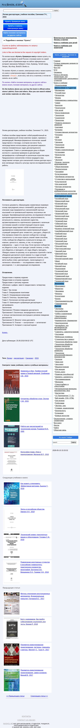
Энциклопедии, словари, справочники (63, 419)
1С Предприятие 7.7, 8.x (64, 396)
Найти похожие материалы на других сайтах (14, 34)
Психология (59, 145)
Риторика (58, 135)
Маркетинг (59, 289)
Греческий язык (61, 241)
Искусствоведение (62, 113)
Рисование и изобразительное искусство (65, 190)
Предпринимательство (64, 301)
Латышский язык (61, 244)
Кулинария (59, 413)
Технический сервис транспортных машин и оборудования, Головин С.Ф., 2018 (35, 537)
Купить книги (60, 372)
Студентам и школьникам (65, 179)
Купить (5, 332)
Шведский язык (61, 254)
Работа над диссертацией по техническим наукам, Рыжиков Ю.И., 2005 (35, 429)
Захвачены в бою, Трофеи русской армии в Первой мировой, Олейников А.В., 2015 (35, 373)
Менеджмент (60, 286)
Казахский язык (61, 239)
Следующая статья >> (39, 696)
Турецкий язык (60, 236)
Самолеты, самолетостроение (67, 332)
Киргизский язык (61, 274)
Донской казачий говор (64, 259)
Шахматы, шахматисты (64, 377)
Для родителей (61, 184)
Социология (59, 118)
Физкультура (60, 155)
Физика (58, 98)
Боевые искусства (62, 416)
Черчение (59, 142)
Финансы (58, 294)
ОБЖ (57, 137)
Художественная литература (66, 132)
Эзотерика (59, 309)
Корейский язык (61, 226)
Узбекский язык (61, 223)
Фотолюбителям (61, 311)
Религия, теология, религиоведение (62, 163)
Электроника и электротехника (60, 317)
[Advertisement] (20, 111)
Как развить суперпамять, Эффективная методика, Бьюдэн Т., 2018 (34, 486)
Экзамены (58, 72)
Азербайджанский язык (64, 231)
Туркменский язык (62, 276)
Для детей (59, 110)
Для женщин (60, 369)
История (58, 140)
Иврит (57, 261)
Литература (59, 95)
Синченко (29, 358)
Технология (59, 115)
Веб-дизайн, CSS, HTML (64, 398)
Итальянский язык (62, 208)
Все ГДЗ (57, 68)
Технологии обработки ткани (66, 342)
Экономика (59, 291)
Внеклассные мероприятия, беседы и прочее (65, 39)
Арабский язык (61, 233)
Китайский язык (61, 264)
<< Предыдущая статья (15, 696)
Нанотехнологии (61, 323)
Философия (59, 147)
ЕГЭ (55, 70)
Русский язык (60, 93)
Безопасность (60, 411)
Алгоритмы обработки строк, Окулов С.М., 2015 (35, 400)
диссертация (19, 358)
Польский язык (61, 246)
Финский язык (60, 266)
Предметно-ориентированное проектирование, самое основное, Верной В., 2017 (34, 672)
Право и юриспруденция (64, 150)
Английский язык (61, 198)
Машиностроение (62, 367)
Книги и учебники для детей (65, 43)
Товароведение (61, 304)
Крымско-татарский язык (64, 228)
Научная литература (63, 187)
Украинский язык (61, 213)
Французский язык (62, 201)
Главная (57, 61)
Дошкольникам (61, 85)
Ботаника (58, 130)
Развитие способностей (64, 374)
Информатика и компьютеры (66, 100)
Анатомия (59, 127)
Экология (58, 160)
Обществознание (62, 167)
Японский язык (61, 256)
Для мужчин (59, 401)
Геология (58, 359)
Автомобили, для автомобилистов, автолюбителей (61, 327)
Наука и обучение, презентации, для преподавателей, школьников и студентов (66, 77)
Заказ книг (59, 362)
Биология (58, 105)
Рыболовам (59, 403)
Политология (60, 108)
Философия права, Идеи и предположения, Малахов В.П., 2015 (35, 453)
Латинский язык (61, 211)
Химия (57, 103)
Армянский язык (61, 218)
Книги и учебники (60, 83)
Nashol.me (8, 724)
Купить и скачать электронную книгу (15, 27)
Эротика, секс (60, 406)
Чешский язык (60, 251)
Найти (56, 428)
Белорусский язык (62, 216)
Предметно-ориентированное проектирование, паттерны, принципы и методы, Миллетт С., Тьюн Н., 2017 (35, 647)
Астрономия (60, 152)
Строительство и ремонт (64, 339)
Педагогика (59, 120)
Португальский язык (63, 249)
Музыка (58, 157)
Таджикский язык (61, 281)
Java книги (59, 364)
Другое (56, 425)
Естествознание (61, 174)
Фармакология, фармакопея (66, 320)
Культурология (60, 182)
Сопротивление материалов (66, 193)
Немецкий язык (61, 206)
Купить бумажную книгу (15, 21)
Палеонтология (61, 169)
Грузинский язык (61, 271)
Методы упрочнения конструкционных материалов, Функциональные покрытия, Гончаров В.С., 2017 (35, 596)
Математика (60, 90)
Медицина (59, 382)
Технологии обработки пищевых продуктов (63, 345)
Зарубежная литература (64, 177)
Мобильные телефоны (64, 337)
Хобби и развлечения (63, 314)
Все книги (57, 423)
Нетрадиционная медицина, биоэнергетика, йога (65, 390)
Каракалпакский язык (63, 279)
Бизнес (58, 299)
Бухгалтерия (60, 296)
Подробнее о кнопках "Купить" (18, 40)
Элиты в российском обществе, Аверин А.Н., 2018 (33, 510)
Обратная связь (60, 430)
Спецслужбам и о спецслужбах (61, 385)
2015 (37, 358)
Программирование (62, 379)
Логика (9, 358)
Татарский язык (61, 221)
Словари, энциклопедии (64, 408)
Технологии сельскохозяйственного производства (63, 355)
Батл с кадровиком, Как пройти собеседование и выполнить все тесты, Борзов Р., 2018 (33, 621)
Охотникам (59, 334)
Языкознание (60, 269)
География (59, 172)
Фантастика (59, 393)
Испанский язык (61, 203)
